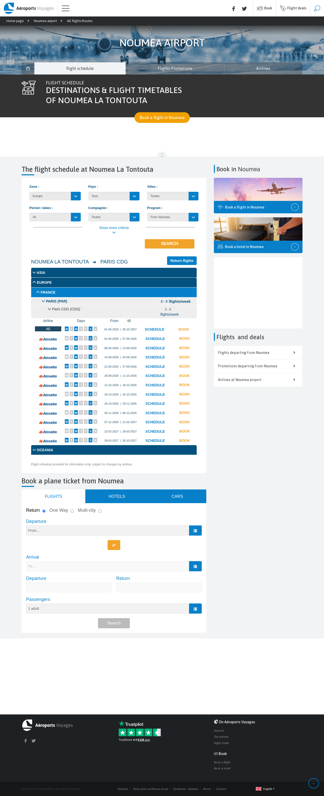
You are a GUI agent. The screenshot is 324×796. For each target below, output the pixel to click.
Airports (219, 730)
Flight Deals (221, 743)
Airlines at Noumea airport (258, 380)
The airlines (221, 736)
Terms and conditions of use (150, 788)
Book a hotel (222, 768)
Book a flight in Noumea (162, 117)
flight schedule (80, 68)
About (207, 788)
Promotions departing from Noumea (258, 366)
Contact (221, 788)
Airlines (263, 68)
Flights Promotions (175, 68)
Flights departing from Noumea (258, 353)
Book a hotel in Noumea (258, 247)
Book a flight (222, 762)
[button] (254, 789)
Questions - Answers (185, 788)
